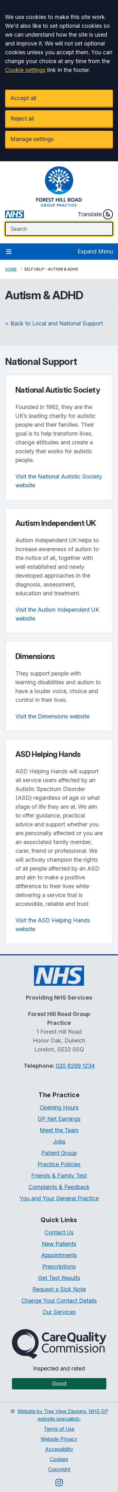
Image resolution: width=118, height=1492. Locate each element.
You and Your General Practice (59, 1198)
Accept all (23, 98)
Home (11, 269)
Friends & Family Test (59, 1175)
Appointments (59, 1255)
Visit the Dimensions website (52, 716)
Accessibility (59, 1449)
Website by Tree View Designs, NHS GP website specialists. (62, 1415)
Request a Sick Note (59, 1289)
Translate (95, 214)
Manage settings (32, 139)
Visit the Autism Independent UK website (57, 614)
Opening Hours (59, 1107)
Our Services (59, 1312)
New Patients (59, 1243)
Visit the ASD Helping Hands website (52, 924)
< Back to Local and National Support (54, 323)
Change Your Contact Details (59, 1300)
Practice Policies (59, 1164)
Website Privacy (59, 1439)
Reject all (22, 118)
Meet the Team (59, 1130)
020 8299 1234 (75, 1065)
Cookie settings (25, 70)
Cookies (59, 1459)
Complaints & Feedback (59, 1187)
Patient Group (59, 1153)
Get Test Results (59, 1278)
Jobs (59, 1141)
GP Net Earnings (59, 1118)
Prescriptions (59, 1266)
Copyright (59, 1469)
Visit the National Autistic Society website (58, 481)
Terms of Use (59, 1429)
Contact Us (59, 1232)
